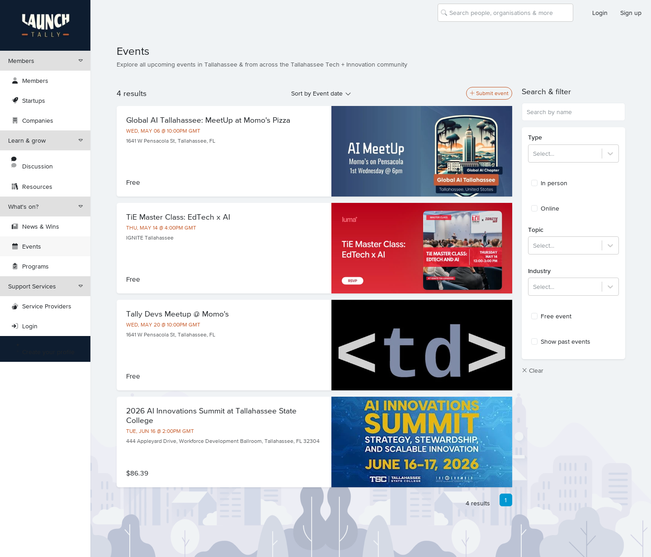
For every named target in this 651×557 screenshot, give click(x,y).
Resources (32, 186)
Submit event (489, 93)
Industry (539, 270)
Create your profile (43, 348)
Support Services (45, 286)
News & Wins (35, 226)
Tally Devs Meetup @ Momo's (177, 313)
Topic (535, 229)
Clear (532, 370)
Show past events (560, 341)
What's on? (45, 206)
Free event (551, 316)
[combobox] (450, 13)
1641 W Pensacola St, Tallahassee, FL (170, 141)
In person (549, 183)
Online (545, 208)
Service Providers (41, 306)
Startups (28, 100)
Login (600, 12)
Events (26, 246)
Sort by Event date (317, 93)
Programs (30, 266)
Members (45, 60)
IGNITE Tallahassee (150, 238)
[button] (573, 91)
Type (535, 137)
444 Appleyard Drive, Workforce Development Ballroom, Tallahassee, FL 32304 (223, 441)
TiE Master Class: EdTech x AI (178, 216)
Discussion (32, 163)
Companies (32, 120)
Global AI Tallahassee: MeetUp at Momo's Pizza (208, 120)
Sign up (631, 12)
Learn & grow (45, 140)
